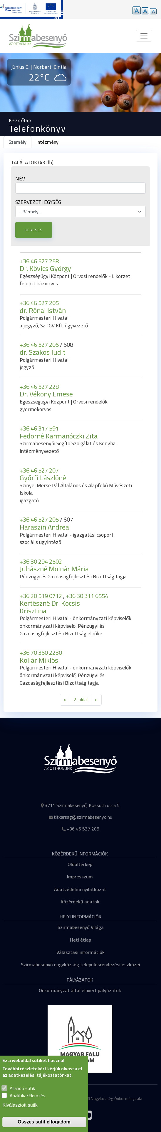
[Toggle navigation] (144, 36)
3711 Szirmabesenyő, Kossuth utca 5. (82, 805)
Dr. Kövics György (45, 268)
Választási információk (80, 952)
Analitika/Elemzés (27, 1095)
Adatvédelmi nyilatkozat (80, 889)
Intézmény (47, 142)
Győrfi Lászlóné (43, 477)
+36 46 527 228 (39, 386)
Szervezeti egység (38, 202)
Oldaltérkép (80, 864)
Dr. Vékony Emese (46, 394)
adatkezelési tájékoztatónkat (39, 1075)
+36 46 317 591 (39, 428)
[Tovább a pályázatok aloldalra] (31, 9)
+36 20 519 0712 (41, 595)
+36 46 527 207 (39, 470)
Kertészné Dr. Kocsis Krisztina (50, 607)
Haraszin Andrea (44, 527)
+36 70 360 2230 (41, 652)
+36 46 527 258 (39, 261)
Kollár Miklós (39, 660)
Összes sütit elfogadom (44, 1121)
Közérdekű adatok (80, 901)
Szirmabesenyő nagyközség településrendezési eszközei (80, 964)
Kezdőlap (20, 120)
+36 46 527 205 (39, 302)
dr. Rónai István (43, 310)
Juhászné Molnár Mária (54, 568)
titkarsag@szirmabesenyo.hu (83, 817)
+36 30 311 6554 (87, 595)
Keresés (34, 230)
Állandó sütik (22, 1088)
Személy (17, 142)
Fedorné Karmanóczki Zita (59, 436)
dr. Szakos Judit (43, 352)
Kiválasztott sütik (20, 1105)
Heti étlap (80, 939)
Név (20, 178)
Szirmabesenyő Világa (81, 927)
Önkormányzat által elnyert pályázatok (80, 990)
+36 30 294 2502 (41, 561)
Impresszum (80, 876)
